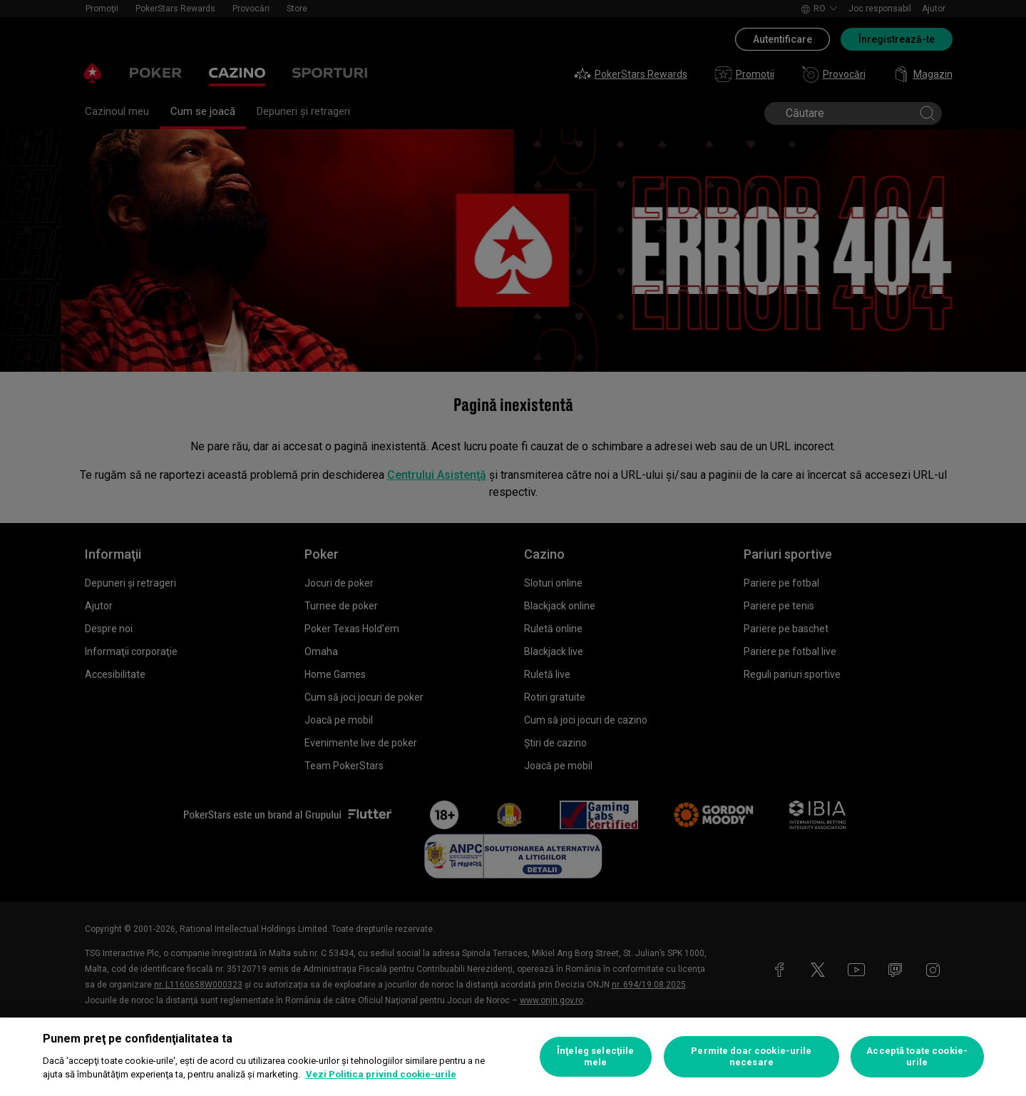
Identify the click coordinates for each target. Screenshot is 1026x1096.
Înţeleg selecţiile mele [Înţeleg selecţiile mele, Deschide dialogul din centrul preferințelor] (595, 1056)
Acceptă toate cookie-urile (917, 1056)
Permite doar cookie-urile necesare (751, 1056)
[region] (513, 1057)
